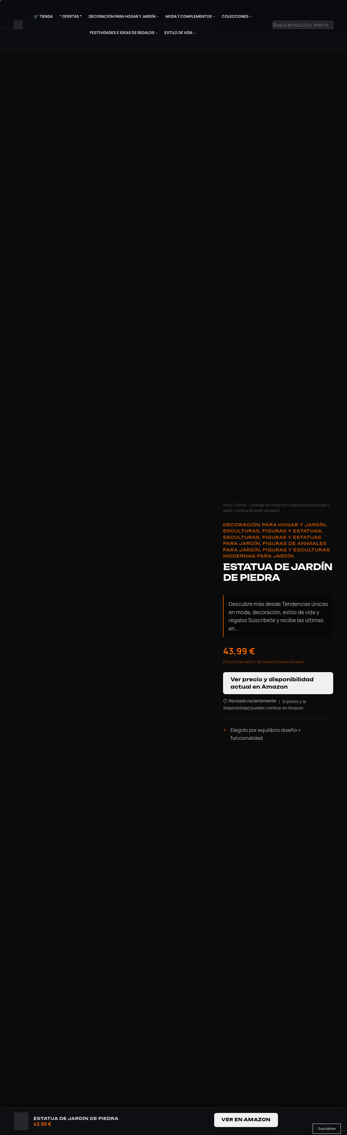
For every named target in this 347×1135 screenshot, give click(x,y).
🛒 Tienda (43, 16)
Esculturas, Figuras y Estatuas (272, 530)
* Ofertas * (71, 16)
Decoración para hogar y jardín (274, 524)
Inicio (227, 505)
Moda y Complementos (189, 16)
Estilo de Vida (178, 32)
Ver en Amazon (246, 1119)
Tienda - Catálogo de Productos (261, 505)
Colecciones (235, 16)
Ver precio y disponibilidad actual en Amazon (272, 683)
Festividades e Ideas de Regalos (122, 32)
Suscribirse (327, 1128)
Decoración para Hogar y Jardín (122, 16)
